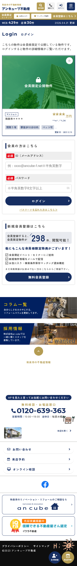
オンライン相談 (21, 469)
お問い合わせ (19, 449)
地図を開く (62, 430)
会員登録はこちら (63, 16)
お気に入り (22, 16)
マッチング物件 (41, 16)
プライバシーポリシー (15, 546)
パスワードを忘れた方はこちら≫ (38, 209)
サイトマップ (41, 546)
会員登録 (55, 557)
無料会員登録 (38, 277)
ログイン (38, 201)
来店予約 (68, 557)
